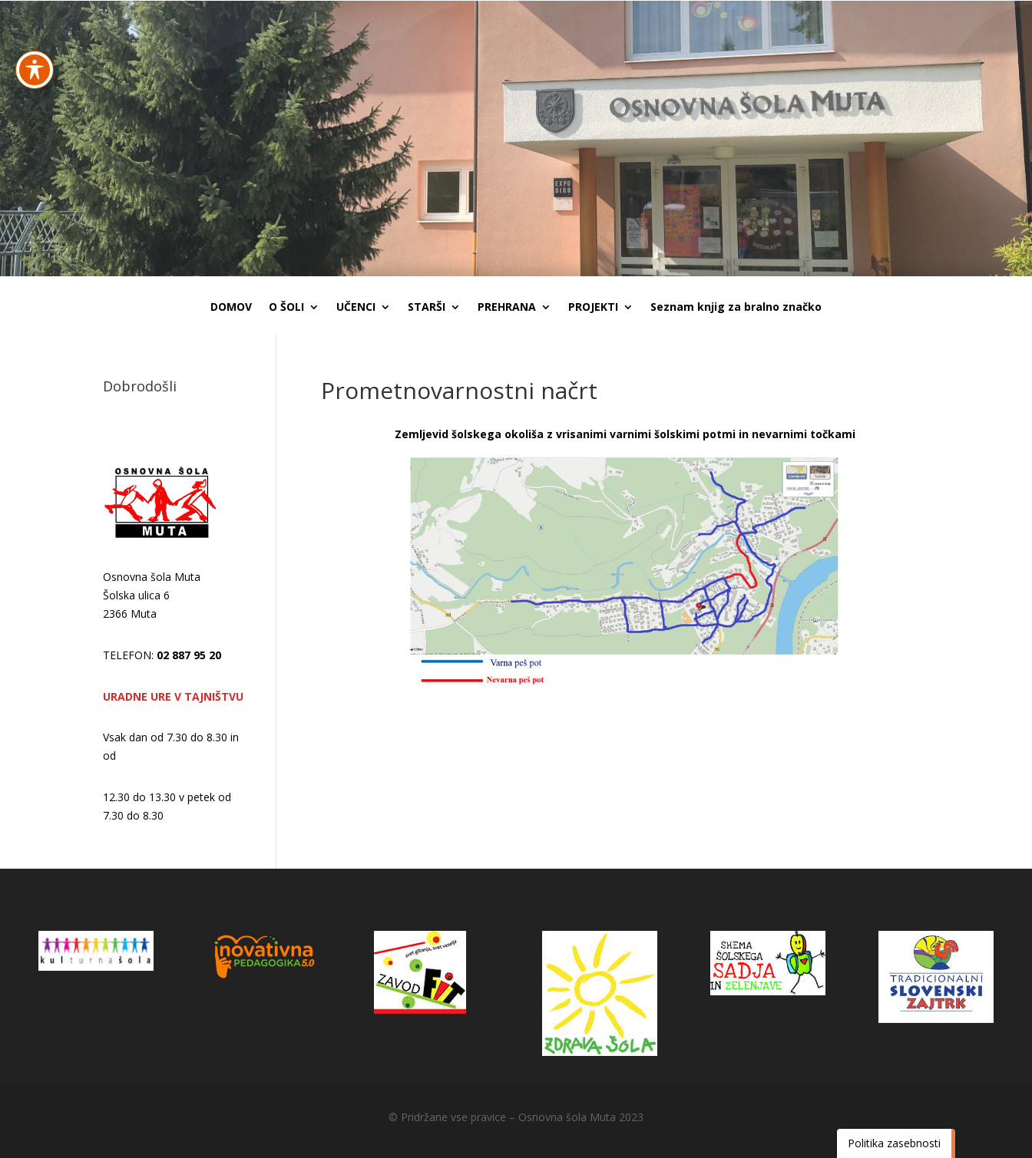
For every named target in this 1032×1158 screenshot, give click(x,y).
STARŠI (426, 308)
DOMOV (231, 308)
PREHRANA (507, 308)
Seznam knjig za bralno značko (736, 308)
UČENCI (355, 308)
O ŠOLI (286, 308)
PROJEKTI (593, 308)
